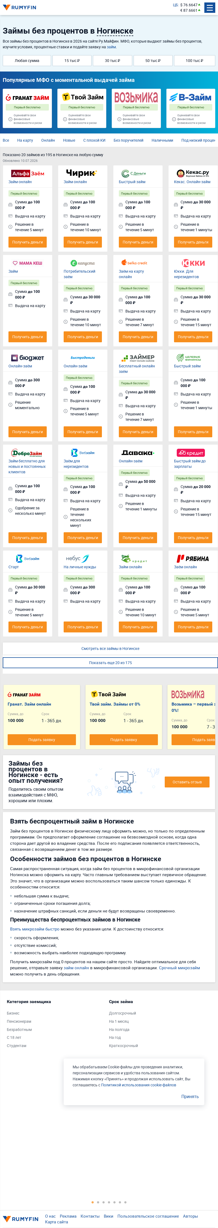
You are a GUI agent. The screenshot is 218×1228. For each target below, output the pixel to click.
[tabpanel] (55, 1025)
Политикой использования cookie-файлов (138, 1084)
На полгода (119, 1029)
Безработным (19, 1029)
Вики (108, 1216)
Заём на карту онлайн (131, 274)
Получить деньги (27, 242)
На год (115, 1037)
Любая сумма (27, 60)
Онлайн (48, 140)
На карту (25, 140)
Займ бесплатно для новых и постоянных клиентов (27, 466)
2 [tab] (98, 1202)
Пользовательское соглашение (148, 1216)
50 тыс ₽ (153, 60)
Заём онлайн (185, 566)
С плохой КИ (94, 140)
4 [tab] (109, 1202)
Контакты (90, 1216)
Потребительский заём (79, 274)
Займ (13, 271)
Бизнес (13, 1013)
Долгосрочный (122, 1013)
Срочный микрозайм (179, 967)
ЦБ (175, 4)
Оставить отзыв (187, 781)
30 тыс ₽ (112, 60)
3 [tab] (103, 1202)
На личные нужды (80, 566)
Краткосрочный (123, 1045)
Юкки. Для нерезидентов (186, 274)
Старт (13, 566)
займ (111, 46)
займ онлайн (76, 967)
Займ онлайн (20, 181)
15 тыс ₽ (72, 60)
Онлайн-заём (20, 365)
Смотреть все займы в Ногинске (110, 648)
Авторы (190, 1216)
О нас (50, 1216)
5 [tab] (114, 1202)
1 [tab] (92, 1202)
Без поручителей (128, 140)
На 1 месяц (119, 1021)
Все (6, 140)
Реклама (68, 1216)
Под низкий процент (199, 140)
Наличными (162, 140)
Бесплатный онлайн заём (137, 368)
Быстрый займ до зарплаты (190, 463)
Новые (69, 140)
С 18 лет (14, 1037)
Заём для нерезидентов (76, 463)
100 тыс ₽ (194, 60)
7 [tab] (125, 1202)
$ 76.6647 (189, 4)
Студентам (16, 1045)
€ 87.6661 (189, 10)
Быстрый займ (132, 181)
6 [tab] (120, 1202)
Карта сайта (56, 1221)
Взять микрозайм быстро (35, 929)
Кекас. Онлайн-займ (192, 181)
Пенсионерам (19, 1021)
